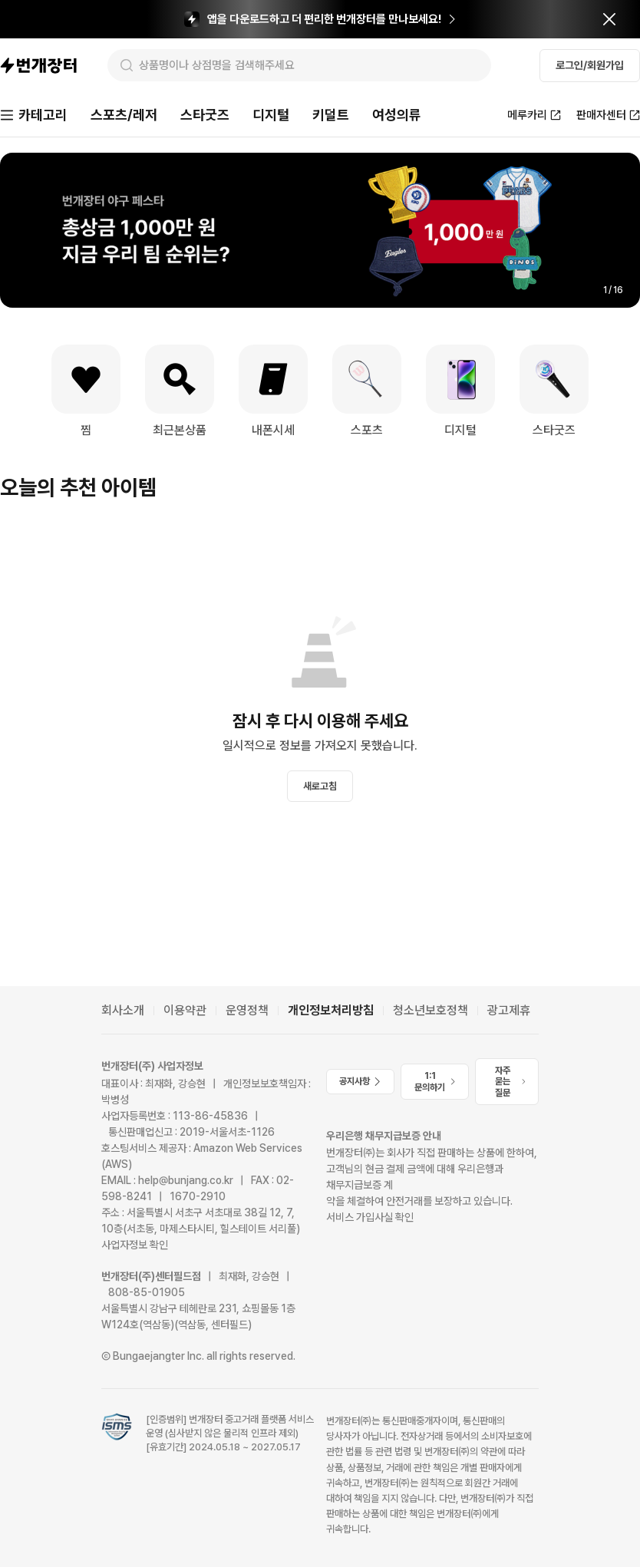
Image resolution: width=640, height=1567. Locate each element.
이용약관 (184, 1010)
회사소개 (122, 1010)
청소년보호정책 (430, 1010)
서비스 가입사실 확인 (370, 1217)
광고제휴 (508, 1010)
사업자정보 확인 (134, 1245)
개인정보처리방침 (331, 1010)
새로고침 (320, 786)
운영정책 (247, 1010)
